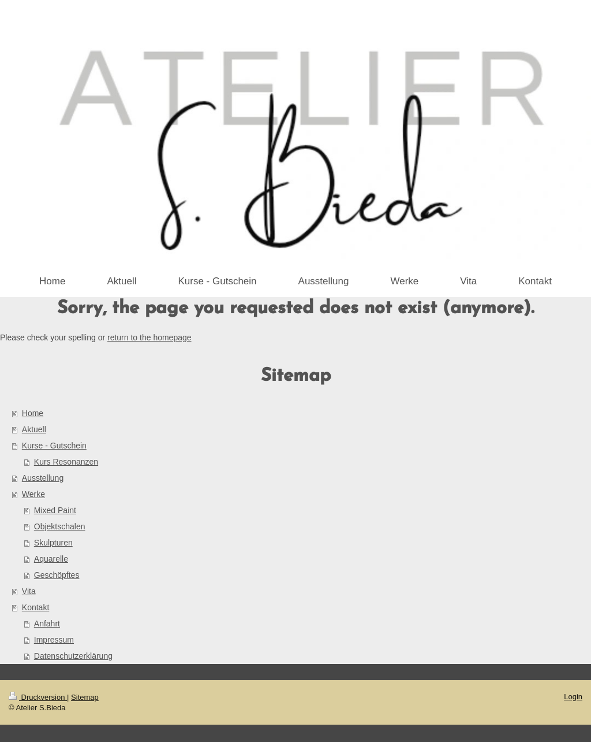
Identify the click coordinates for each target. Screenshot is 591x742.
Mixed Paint (55, 510)
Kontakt (35, 607)
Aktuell (34, 429)
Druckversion (38, 697)
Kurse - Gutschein (54, 445)
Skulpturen (53, 542)
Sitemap (85, 697)
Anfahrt (47, 623)
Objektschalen (59, 526)
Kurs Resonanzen (66, 461)
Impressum (54, 639)
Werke (33, 494)
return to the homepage (149, 337)
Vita (29, 591)
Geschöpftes (57, 575)
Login (573, 696)
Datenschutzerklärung (73, 656)
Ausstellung (42, 478)
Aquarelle (51, 558)
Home (32, 413)
